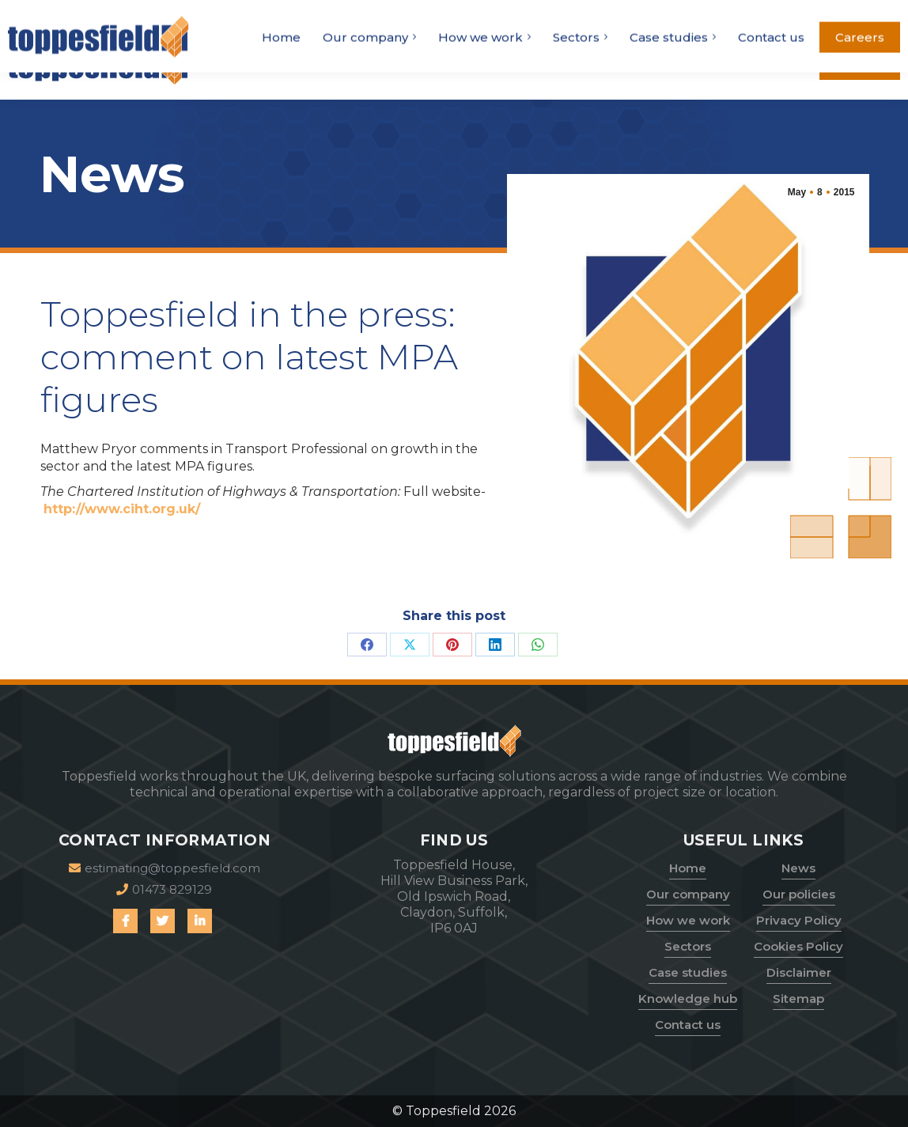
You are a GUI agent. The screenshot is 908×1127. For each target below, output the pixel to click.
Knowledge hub (687, 998)
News (798, 868)
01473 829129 (634, 13)
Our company (688, 894)
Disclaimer (798, 972)
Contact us (688, 1024)
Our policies (798, 894)
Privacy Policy (799, 920)
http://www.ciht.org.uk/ (122, 508)
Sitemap (798, 998)
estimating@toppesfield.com (780, 13)
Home (687, 868)
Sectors (687, 946)
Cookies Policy (798, 946)
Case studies (688, 972)
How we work (688, 920)
